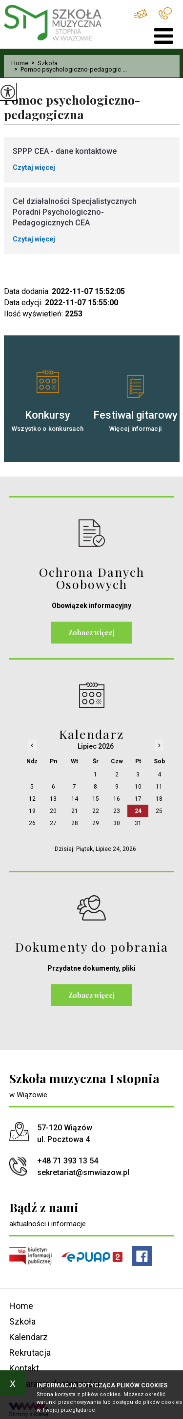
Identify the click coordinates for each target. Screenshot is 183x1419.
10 (138, 786)
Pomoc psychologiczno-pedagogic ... (69, 69)
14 (74, 798)
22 (95, 811)
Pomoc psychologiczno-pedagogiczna (72, 107)
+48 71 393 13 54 (165, 13)
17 (138, 798)
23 (116, 811)
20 (53, 811)
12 (32, 798)
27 (53, 823)
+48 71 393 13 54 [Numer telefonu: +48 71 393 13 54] (67, 1160)
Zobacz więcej (91, 632)
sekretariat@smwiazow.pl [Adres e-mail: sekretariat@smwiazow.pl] (83, 1172)
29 (95, 823)
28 (74, 823)
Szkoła (43, 63)
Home (19, 63)
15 (95, 798)
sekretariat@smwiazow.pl (140, 13)
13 (53, 798)
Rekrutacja (30, 1352)
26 (32, 823)
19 (32, 811)
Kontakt (24, 1368)
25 (159, 811)
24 (138, 811)
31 (138, 823)
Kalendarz (28, 1337)
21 (74, 811)
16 (116, 798)
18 (159, 798)
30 (116, 823)
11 (159, 786)
